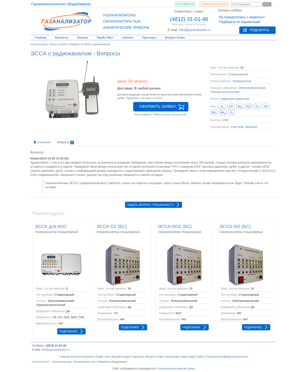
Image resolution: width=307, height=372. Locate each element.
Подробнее (68, 331)
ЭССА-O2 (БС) (111, 226)
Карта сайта (197, 356)
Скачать (128, 37)
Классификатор (185, 3)
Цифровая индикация (234, 98)
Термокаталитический (224, 92)
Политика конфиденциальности (226, 356)
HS (248, 106)
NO (266, 106)
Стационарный (238, 74)
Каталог (82, 37)
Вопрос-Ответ (175, 37)
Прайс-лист (103, 356)
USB (225, 120)
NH (223, 112)
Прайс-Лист (105, 37)
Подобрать (259, 30)
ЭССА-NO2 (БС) (175, 226)
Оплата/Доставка (176, 356)
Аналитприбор (39, 44)
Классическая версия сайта (176, 368)
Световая (237, 126)
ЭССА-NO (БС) (235, 226)
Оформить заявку (157, 106)
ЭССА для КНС (51, 226)
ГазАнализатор (40, 361)
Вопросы (65, 142)
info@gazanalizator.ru (195, 30)
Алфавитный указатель (214, 3)
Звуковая (251, 126)
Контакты (62, 37)
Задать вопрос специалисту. (170, 114)
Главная (40, 37)
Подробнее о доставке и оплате (144, 98)
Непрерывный (241, 81)
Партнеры (149, 37)
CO (231, 106)
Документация (121, 356)
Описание (42, 142)
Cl (257, 106)
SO (239, 106)
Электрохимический (251, 87)
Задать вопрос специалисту (150, 204)
